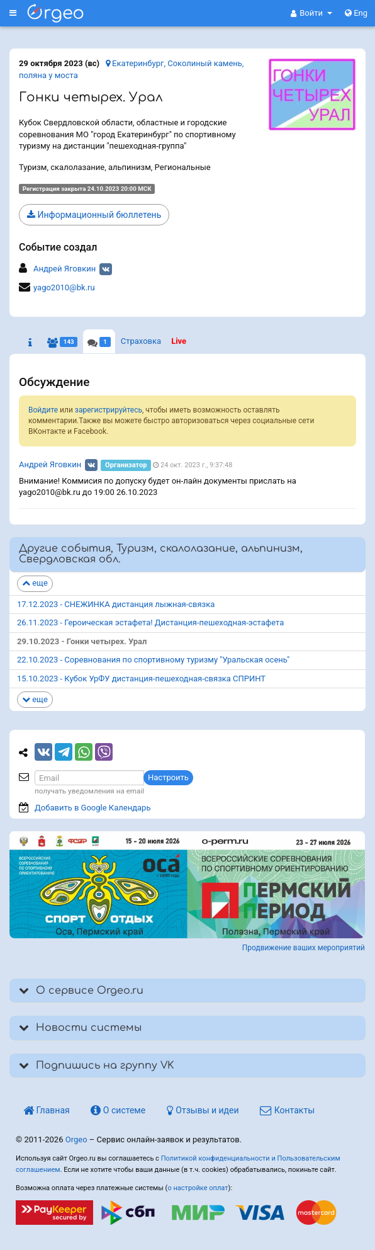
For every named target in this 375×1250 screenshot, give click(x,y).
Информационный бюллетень (94, 215)
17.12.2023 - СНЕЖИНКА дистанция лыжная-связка (116, 604)
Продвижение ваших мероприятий (303, 947)
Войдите (43, 410)
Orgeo (76, 1139)
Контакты (287, 1110)
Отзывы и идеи (203, 1110)
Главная (46, 1110)
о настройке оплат (197, 1188)
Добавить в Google (92, 807)
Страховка (141, 341)
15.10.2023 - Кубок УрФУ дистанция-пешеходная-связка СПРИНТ (141, 678)
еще (35, 583)
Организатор (126, 465)
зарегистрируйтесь (108, 410)
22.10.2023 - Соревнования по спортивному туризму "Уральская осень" (153, 659)
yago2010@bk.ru (64, 287)
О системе (118, 1110)
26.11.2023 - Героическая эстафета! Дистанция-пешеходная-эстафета (150, 622)
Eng (356, 13)
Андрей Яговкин (64, 268)
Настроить (168, 777)
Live (178, 341)
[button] (311, 13)
